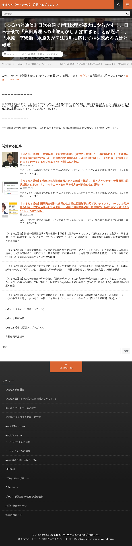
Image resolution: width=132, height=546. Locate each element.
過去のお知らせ (13, 514)
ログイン (84, 75)
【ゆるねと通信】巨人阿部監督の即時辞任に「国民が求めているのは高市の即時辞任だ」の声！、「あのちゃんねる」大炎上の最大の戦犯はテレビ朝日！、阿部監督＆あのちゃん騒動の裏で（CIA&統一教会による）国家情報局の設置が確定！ (67, 282)
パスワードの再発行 (19, 441)
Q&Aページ (11, 487)
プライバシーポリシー (17, 478)
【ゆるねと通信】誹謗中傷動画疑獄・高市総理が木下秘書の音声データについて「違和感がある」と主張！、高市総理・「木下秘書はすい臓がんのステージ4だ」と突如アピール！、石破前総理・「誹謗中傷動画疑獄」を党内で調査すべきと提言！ (67, 237)
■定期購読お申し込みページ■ (21, 460)
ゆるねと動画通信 (14, 318)
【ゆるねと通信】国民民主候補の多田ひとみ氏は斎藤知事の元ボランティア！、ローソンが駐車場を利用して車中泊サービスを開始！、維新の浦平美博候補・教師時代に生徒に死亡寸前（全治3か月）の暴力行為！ (74, 207)
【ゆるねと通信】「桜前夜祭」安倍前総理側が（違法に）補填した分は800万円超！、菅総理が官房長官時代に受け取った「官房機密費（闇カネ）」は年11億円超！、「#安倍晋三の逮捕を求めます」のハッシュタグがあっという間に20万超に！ (74, 157)
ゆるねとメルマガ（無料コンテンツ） (25, 309)
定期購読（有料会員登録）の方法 (23, 416)
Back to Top (66, 367)
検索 (4, 346)
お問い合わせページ (16, 505)
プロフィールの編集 (19, 450)
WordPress (107, 538)
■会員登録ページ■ (15, 426)
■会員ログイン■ (13, 435)
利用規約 (10, 469)
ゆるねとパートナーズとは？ (20, 407)
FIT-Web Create (78, 538)
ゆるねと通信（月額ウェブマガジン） (40, 54)
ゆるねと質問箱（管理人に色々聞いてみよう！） (31, 398)
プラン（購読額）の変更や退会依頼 (24, 496)
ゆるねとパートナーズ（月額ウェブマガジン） (75, 534)
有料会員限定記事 (14, 336)
